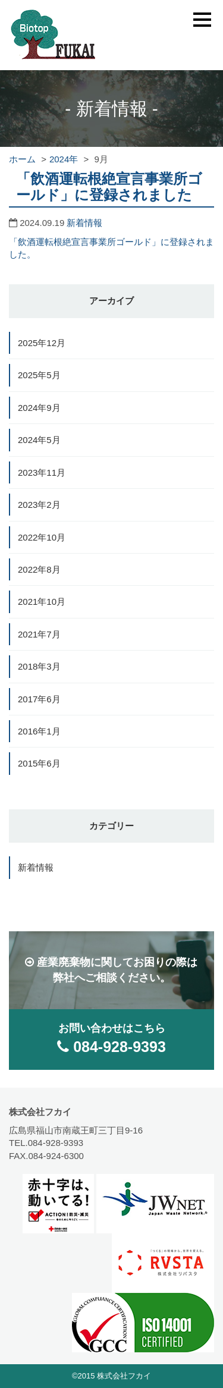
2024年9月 (39, 408)
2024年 (63, 159)
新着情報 (84, 223)
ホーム (22, 159)
